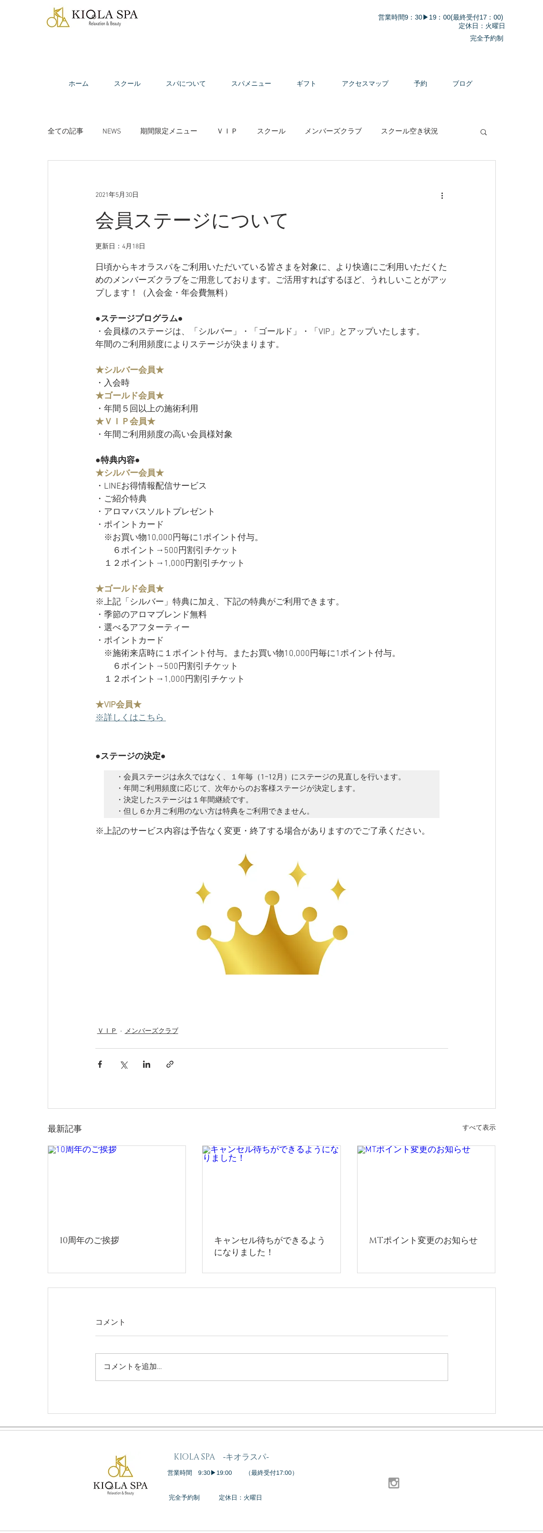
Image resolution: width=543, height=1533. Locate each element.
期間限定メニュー (168, 131)
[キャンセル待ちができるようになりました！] (271, 1184)
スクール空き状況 (409, 131)
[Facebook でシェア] (99, 1064)
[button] (483, 131)
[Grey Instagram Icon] (393, 1483)
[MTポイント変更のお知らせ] (426, 1184)
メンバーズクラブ (333, 131)
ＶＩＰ (227, 131)
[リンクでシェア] (169, 1064)
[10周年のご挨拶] (117, 1184)
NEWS (111, 131)
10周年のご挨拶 (89, 1241)
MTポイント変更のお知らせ (423, 1241)
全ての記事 (65, 131)
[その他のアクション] (442, 195)
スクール (271, 131)
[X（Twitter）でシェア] (123, 1064)
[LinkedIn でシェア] (146, 1064)
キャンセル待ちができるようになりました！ (270, 1246)
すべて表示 (479, 1128)
